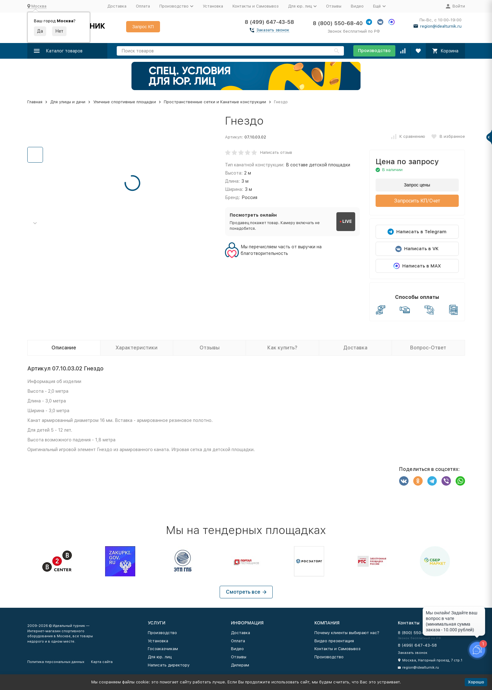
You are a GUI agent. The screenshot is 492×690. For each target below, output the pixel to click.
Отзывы (333, 6)
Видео (357, 6)
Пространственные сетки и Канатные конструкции (215, 102)
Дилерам (240, 665)
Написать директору (169, 665)
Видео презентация (334, 641)
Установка (213, 6)
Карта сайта (102, 662)
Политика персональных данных (55, 662)
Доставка (116, 6)
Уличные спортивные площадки (124, 102)
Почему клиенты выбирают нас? (346, 632)
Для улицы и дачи (67, 102)
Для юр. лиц (160, 657)
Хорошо (476, 682)
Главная (34, 102)
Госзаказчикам (163, 648)
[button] (35, 223)
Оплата (143, 6)
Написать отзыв (276, 152)
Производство (374, 50)
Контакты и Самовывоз (256, 6)
